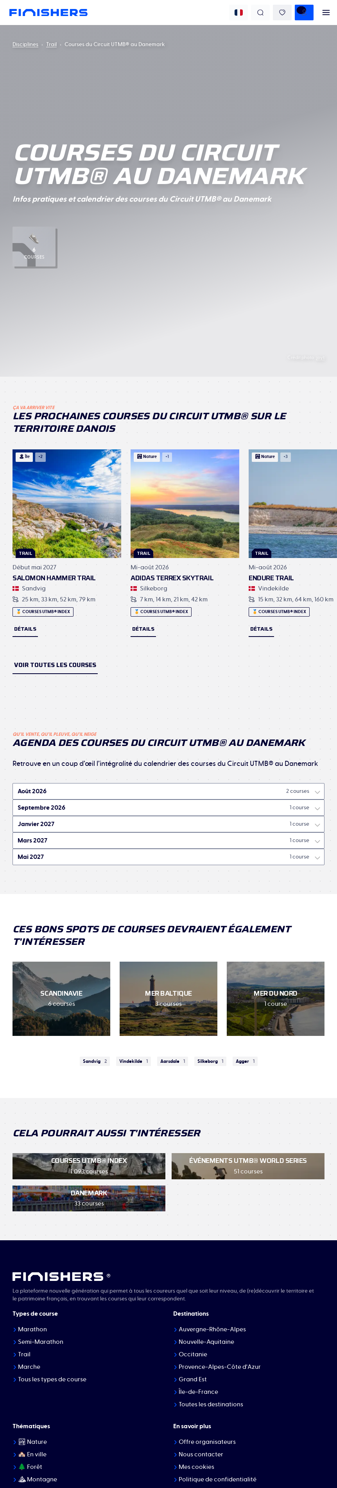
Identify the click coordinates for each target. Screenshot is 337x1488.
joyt (320, 357)
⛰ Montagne (37, 1479)
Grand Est (193, 1379)
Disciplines (25, 44)
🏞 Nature (32, 1442)
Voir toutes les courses (55, 665)
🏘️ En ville (32, 1454)
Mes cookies (196, 1467)
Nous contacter (201, 1454)
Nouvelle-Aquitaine (206, 1342)
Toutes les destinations (211, 1404)
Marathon (32, 1329)
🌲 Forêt (30, 1467)
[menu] (326, 12)
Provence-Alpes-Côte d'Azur (220, 1367)
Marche (29, 1367)
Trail (51, 44)
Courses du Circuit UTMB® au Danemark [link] (115, 44)
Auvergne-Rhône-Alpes (212, 1329)
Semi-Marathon (40, 1342)
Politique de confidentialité (217, 1479)
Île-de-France (198, 1392)
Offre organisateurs (207, 1442)
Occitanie (193, 1354)
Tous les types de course (52, 1379)
